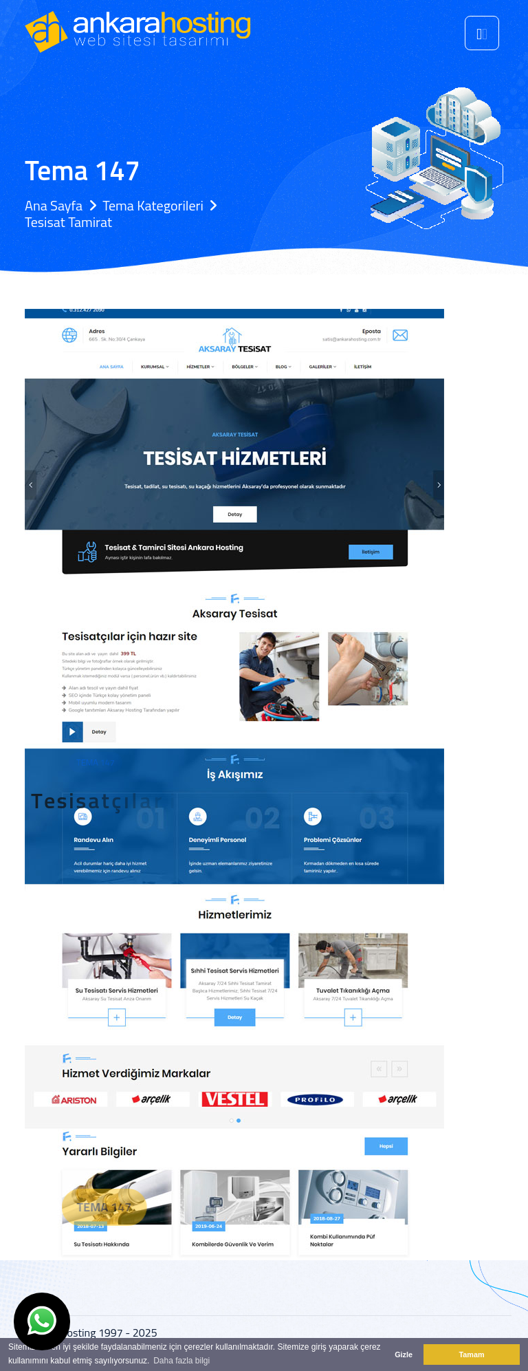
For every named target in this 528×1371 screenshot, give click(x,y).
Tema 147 (120, 1207)
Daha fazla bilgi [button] (181, 1360)
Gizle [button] (403, 1354)
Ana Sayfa (53, 205)
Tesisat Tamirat (68, 222)
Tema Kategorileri (153, 205)
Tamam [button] (471, 1354)
